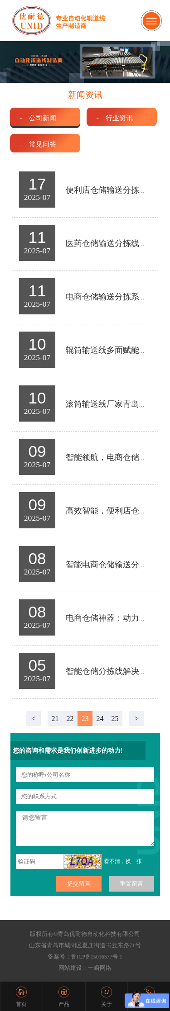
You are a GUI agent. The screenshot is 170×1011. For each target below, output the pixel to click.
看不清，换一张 (123, 861)
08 (37, 558)
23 (85, 718)
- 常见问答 (38, 144)
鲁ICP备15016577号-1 (96, 957)
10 (37, 344)
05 (37, 665)
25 (115, 718)
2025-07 (37, 197)
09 (37, 451)
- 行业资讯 (115, 118)
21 (55, 718)
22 (70, 718)
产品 (63, 1004)
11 (37, 237)
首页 (21, 1004)
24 (100, 718)
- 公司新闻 (38, 118)
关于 (106, 1004)
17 (37, 184)
